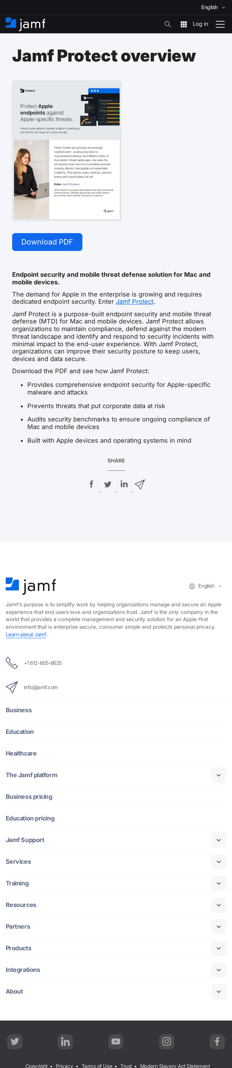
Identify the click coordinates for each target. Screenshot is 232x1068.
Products (19, 948)
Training (17, 883)
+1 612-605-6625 (34, 663)
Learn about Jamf (26, 635)
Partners (18, 927)
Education (20, 732)
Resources (21, 905)
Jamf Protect (134, 302)
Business (19, 710)
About (14, 991)
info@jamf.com (32, 688)
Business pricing (29, 797)
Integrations (23, 970)
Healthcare (22, 753)
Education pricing (30, 818)
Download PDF (47, 241)
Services (18, 862)
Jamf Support (26, 840)
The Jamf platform (32, 775)
